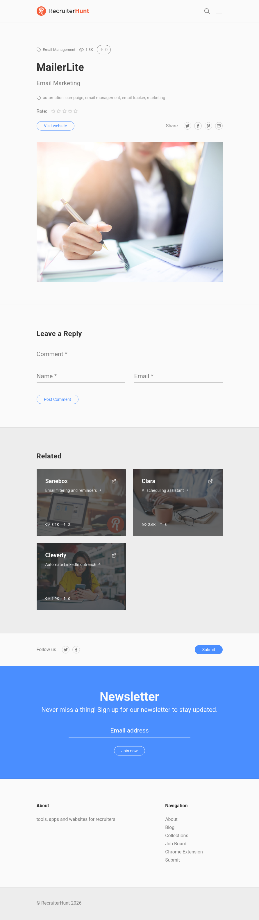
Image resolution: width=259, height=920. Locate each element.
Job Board (175, 845)
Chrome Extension (184, 853)
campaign (74, 99)
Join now (129, 752)
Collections (176, 836)
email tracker (133, 99)
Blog (169, 828)
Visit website (55, 127)
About (171, 820)
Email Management (59, 51)
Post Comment (57, 400)
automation (53, 99)
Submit (208, 651)
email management (102, 99)
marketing (156, 99)
